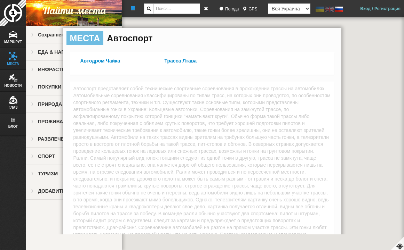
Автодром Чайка (100, 61)
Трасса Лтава (181, 61)
